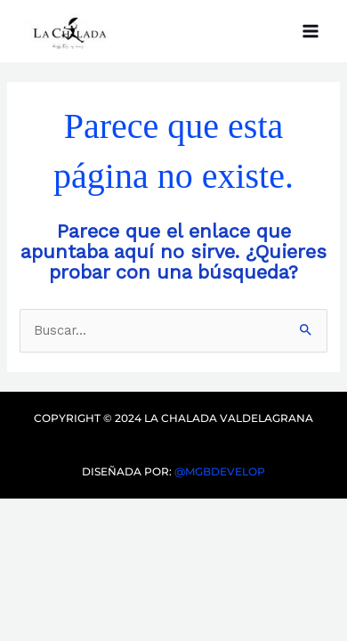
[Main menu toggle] (310, 31)
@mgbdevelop (218, 471)
